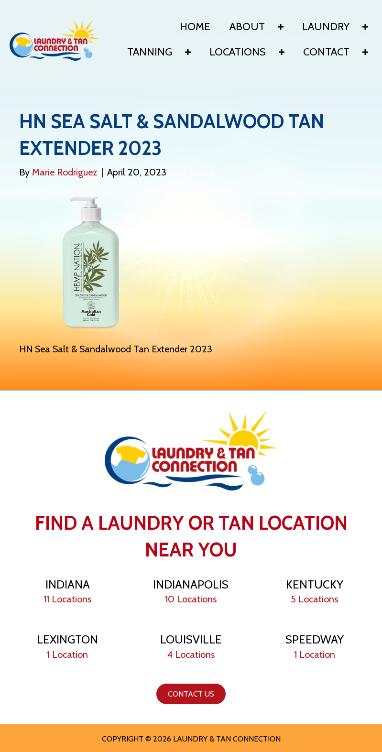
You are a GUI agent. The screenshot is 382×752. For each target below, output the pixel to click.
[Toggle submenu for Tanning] (188, 52)
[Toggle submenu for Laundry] (365, 26)
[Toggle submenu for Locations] (281, 52)
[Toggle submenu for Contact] (365, 52)
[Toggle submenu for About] (281, 26)
